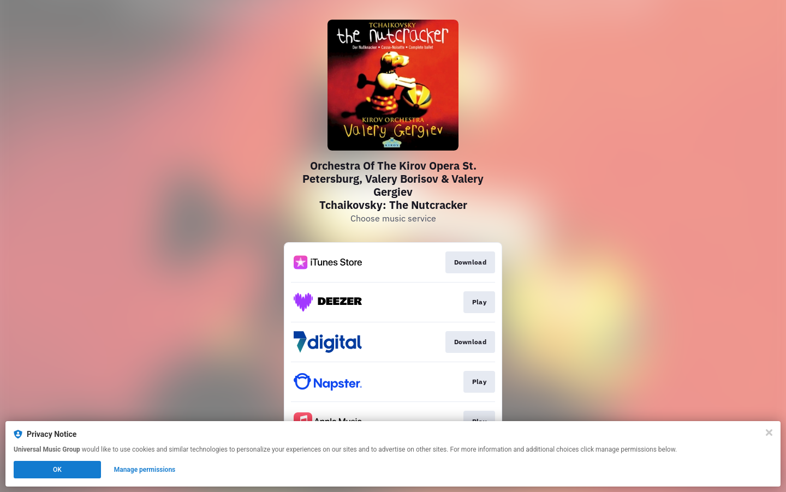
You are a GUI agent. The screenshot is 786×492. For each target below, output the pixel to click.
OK (57, 469)
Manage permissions (145, 469)
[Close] (769, 432)
